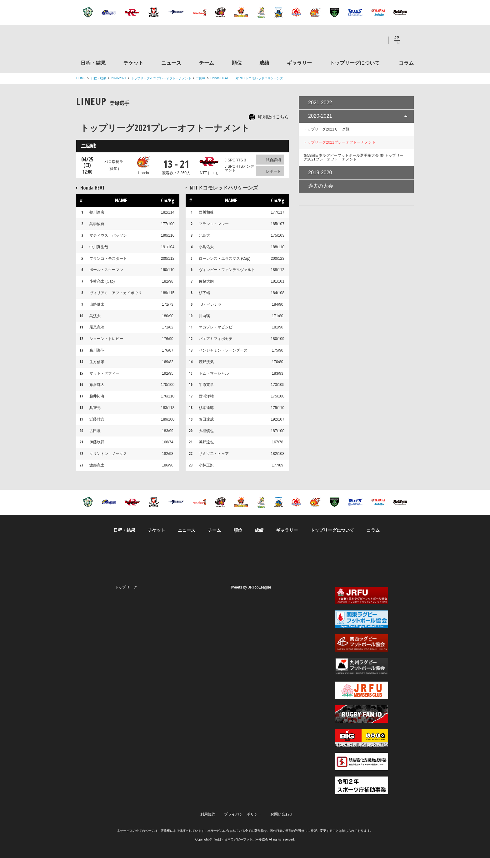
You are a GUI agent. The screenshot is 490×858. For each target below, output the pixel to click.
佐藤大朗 (206, 281)
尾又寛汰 (96, 327)
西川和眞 (206, 212)
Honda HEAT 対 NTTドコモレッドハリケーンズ (246, 78)
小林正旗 (206, 465)
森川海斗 (96, 350)
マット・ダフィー (104, 373)
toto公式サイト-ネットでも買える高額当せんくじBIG (361, 738)
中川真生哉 (98, 247)
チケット (133, 63)
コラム (406, 63)
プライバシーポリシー (243, 814)
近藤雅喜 (96, 419)
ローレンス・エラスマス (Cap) (224, 258)
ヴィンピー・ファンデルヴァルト (227, 270)
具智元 (95, 408)
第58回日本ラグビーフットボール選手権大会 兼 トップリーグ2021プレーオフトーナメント (353, 157)
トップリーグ (126, 587)
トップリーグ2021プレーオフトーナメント (161, 78)
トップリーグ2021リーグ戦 (326, 129)
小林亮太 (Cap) (102, 281)
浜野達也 (206, 442)
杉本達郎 (206, 408)
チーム (206, 63)
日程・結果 (93, 63)
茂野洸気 (206, 362)
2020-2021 (118, 78)
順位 (237, 63)
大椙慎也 (206, 431)
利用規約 (207, 814)
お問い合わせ (281, 814)
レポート (273, 171)
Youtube (377, 40)
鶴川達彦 (96, 212)
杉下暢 (204, 293)
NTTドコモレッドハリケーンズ (224, 187)
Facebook (360, 40)
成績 (264, 63)
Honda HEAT (97, 187)
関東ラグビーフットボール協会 (361, 619)
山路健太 (96, 304)
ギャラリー (299, 63)
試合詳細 (273, 160)
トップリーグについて (355, 63)
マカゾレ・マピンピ (215, 327)
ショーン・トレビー (106, 339)
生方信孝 (96, 362)
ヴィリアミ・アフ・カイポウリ (115, 293)
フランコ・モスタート (108, 258)
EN (397, 43)
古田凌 (95, 431)
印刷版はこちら (273, 116)
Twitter (343, 40)
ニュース (171, 63)
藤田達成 (206, 419)
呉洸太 (95, 316)
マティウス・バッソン (108, 235)
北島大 (204, 235)
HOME (81, 78)
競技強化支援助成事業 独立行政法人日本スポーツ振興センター (361, 761)
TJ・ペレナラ (210, 304)
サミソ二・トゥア (214, 453)
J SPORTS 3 (235, 160)
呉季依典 (96, 224)
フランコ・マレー (214, 224)
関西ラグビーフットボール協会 (361, 643)
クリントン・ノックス (108, 453)
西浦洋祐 (206, 396)
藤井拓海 (96, 396)
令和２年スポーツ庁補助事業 (361, 785)
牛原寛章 (206, 384)
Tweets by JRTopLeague (250, 587)
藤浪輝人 (96, 384)
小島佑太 (206, 247)
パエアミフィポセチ (215, 339)
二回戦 (200, 78)
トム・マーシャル (214, 373)
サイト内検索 (409, 40)
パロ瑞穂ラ (114, 165)
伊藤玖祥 (96, 442)
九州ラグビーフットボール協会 (361, 666)
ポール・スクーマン (106, 270)
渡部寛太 (96, 465)
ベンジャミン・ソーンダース (223, 350)
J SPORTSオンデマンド (239, 168)
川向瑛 (204, 316)
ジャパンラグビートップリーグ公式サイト (110, 41)
